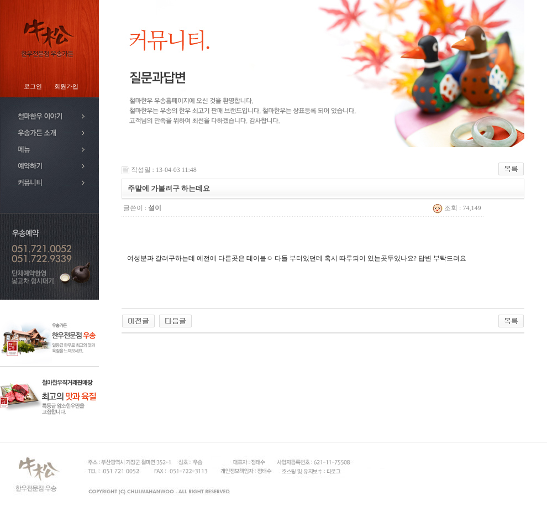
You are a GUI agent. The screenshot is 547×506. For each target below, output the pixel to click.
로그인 (33, 87)
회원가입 (66, 87)
